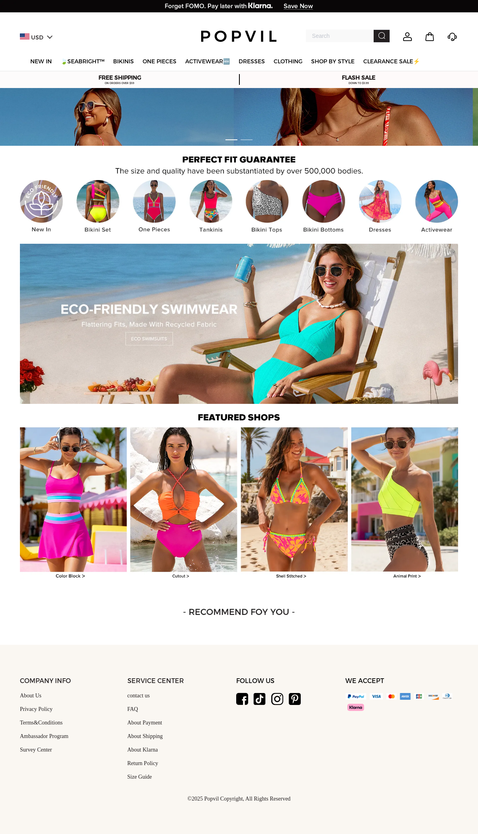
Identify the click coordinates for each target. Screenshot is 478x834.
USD (36, 37)
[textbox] (339, 35)
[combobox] (348, 36)
